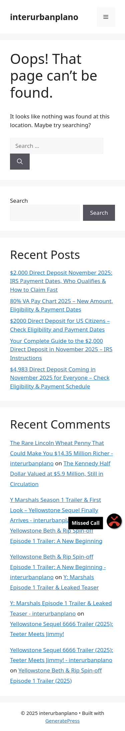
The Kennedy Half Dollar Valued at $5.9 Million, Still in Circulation (60, 473)
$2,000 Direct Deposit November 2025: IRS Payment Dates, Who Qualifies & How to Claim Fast (61, 281)
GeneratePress (62, 720)
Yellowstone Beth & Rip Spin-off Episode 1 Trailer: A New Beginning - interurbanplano (58, 567)
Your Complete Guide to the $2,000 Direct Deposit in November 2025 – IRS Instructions (61, 349)
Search (19, 200)
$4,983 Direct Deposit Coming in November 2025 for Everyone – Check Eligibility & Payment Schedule (60, 377)
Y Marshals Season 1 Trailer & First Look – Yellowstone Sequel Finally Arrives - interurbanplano (55, 510)
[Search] (20, 162)
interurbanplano (44, 16)
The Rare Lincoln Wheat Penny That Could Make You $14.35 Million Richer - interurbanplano (61, 453)
